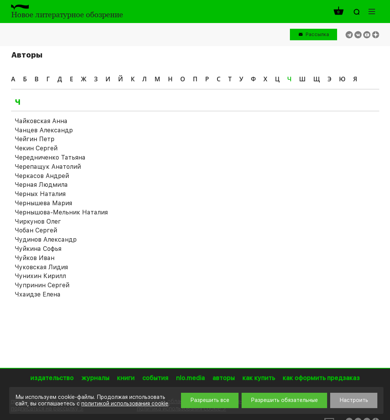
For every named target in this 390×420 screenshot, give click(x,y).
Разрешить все (209, 400)
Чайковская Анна (41, 121)
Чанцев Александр (44, 130)
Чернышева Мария (43, 203)
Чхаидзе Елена (38, 294)
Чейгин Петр (34, 139)
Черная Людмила (41, 184)
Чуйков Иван (34, 258)
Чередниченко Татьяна (50, 157)
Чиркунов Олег (38, 221)
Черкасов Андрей (42, 176)
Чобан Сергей (36, 230)
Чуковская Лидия (41, 267)
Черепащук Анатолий (48, 166)
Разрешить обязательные (284, 400)
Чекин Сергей (36, 148)
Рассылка (317, 34)
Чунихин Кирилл (40, 276)
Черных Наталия (40, 194)
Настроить (353, 400)
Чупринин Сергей (42, 285)
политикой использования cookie (124, 403)
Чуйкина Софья (38, 248)
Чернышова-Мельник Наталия (61, 212)
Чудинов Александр (46, 239)
